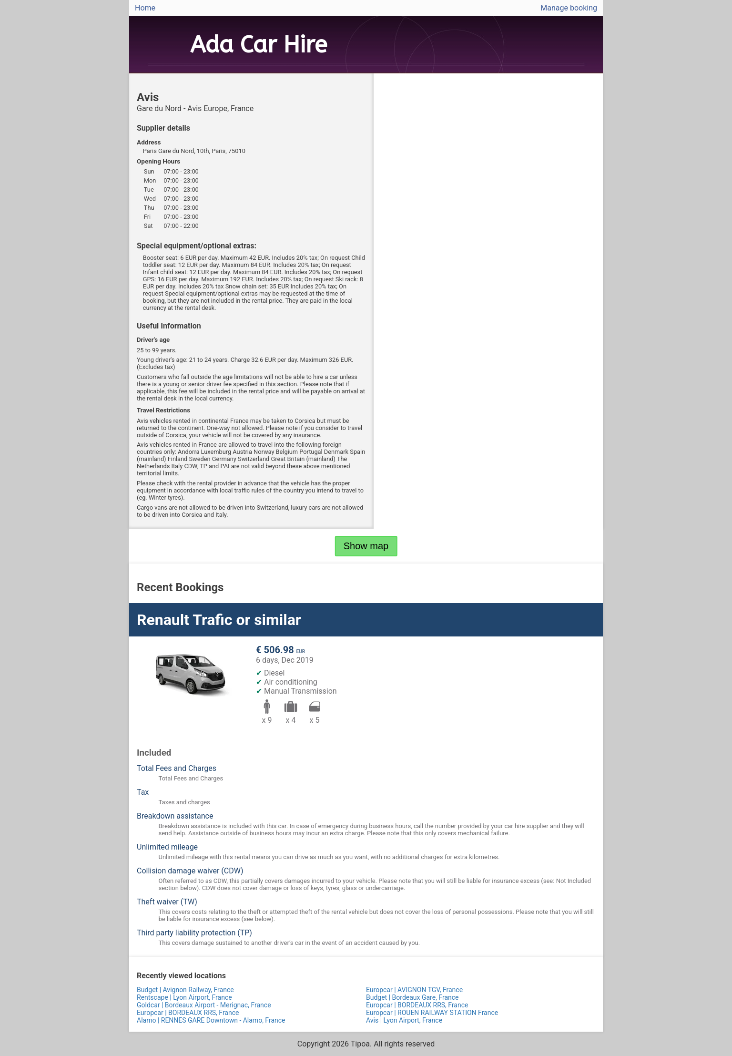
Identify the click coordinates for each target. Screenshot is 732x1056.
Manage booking (568, 7)
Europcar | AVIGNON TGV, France (414, 990)
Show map (366, 546)
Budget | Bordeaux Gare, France (412, 997)
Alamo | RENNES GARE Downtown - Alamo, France (211, 1020)
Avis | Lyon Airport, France (404, 1020)
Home (145, 7)
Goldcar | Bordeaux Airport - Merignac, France (204, 1005)
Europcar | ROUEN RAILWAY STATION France (432, 1012)
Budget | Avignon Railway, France (185, 990)
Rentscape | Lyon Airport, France (184, 997)
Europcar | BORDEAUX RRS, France (417, 1005)
